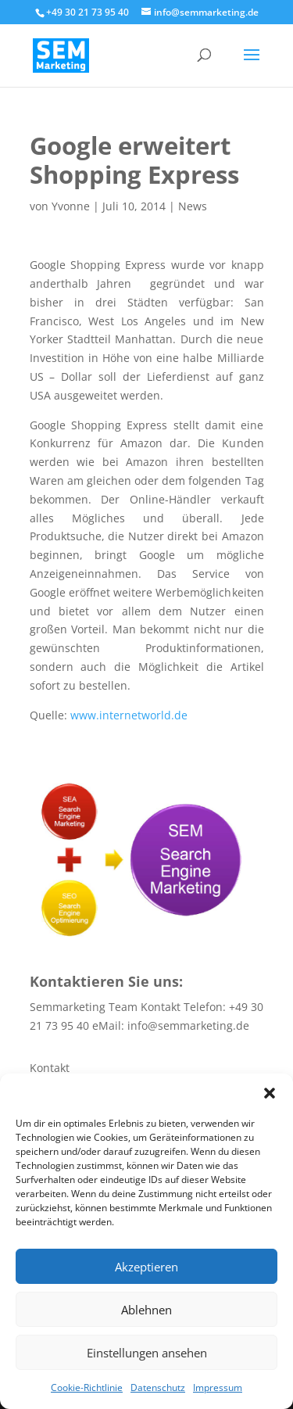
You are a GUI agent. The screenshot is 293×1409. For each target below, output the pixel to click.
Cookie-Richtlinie (87, 1387)
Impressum (217, 1387)
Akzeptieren (146, 1267)
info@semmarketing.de (188, 1025)
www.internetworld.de (129, 715)
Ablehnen (146, 1310)
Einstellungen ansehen (147, 1353)
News (192, 206)
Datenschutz (157, 1387)
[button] (269, 1093)
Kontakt (50, 1067)
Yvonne (71, 206)
